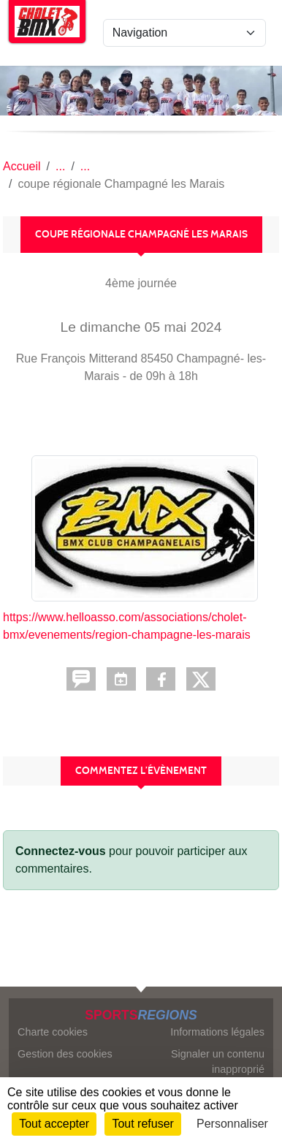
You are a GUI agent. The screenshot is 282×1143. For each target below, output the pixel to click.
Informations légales (217, 1032)
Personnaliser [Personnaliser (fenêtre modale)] (232, 1123)
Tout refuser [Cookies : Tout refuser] (142, 1123)
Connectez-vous (60, 851)
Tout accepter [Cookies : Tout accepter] (54, 1123)
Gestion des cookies (65, 1054)
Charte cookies (53, 1032)
